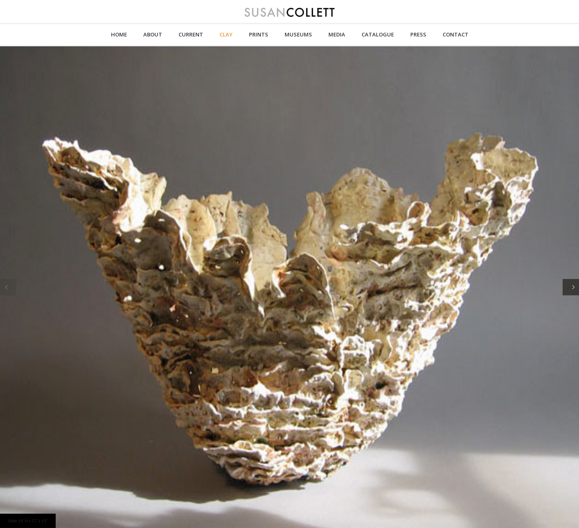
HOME (119, 34)
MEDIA (336, 34)
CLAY (226, 34)
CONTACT (455, 34)
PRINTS (258, 34)
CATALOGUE (378, 34)
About (152, 34)
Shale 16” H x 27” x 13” (27, 520)
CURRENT (191, 34)
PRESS (418, 34)
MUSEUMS (298, 34)
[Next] (571, 287)
